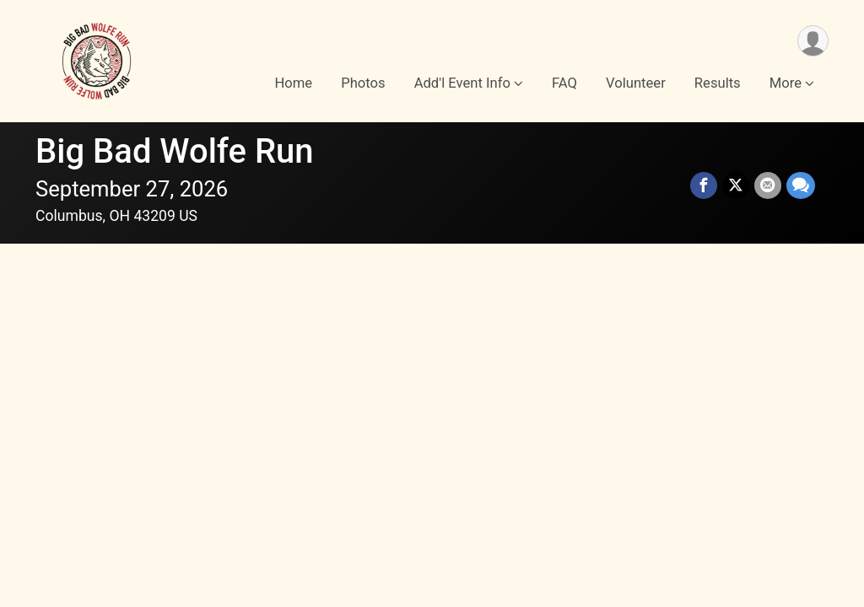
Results (717, 83)
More (786, 83)
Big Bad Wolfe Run (174, 151)
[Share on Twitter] (735, 185)
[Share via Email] (767, 185)
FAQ (564, 83)
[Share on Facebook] (703, 185)
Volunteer (636, 83)
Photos (363, 83)
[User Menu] (813, 40)
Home (293, 83)
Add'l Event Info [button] (462, 83)
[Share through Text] (800, 185)
